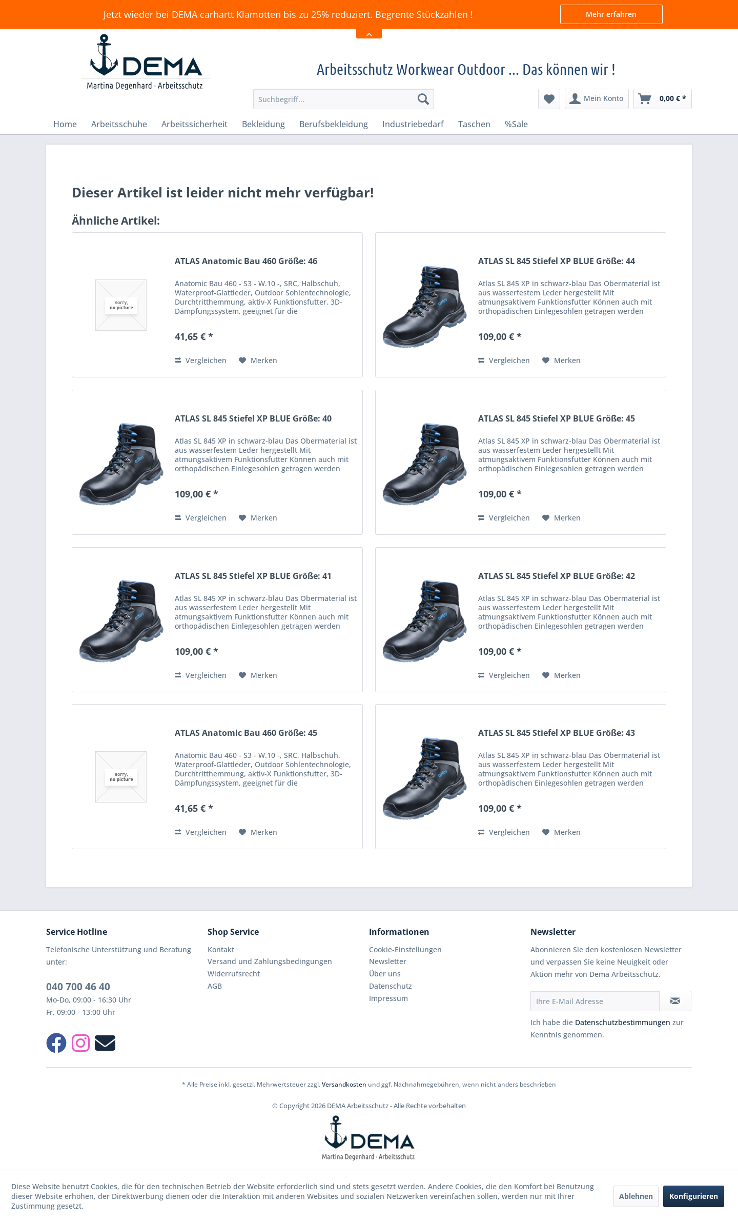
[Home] (65, 124)
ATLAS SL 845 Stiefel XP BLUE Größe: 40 (253, 418)
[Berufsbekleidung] (333, 124)
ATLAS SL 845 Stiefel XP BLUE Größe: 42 (556, 576)
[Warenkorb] (662, 99)
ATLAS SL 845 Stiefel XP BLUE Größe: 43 (556, 733)
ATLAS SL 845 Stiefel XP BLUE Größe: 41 (253, 576)
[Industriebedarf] (413, 124)
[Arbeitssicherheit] (194, 124)
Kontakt (221, 949)
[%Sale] (516, 124)
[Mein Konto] (597, 99)
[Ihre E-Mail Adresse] (595, 1001)
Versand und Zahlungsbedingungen (270, 961)
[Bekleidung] (263, 124)
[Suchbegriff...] (343, 99)
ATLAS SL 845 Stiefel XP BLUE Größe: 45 (556, 418)
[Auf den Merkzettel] (258, 360)
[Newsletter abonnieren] (675, 1001)
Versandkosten (344, 1084)
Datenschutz (390, 986)
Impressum (388, 998)
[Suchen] (423, 99)
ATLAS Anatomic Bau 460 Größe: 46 (246, 261)
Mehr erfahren (611, 14)
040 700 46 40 (78, 986)
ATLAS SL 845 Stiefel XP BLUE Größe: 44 (556, 261)
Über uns (385, 973)
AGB (215, 986)
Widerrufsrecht (234, 973)
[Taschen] (474, 124)
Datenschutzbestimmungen (622, 1022)
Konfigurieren (693, 1196)
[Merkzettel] (549, 99)
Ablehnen (636, 1196)
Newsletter (387, 961)
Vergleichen (201, 360)
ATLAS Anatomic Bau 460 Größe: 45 (246, 733)
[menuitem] (343, 99)
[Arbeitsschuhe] (119, 124)
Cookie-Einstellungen (405, 949)
